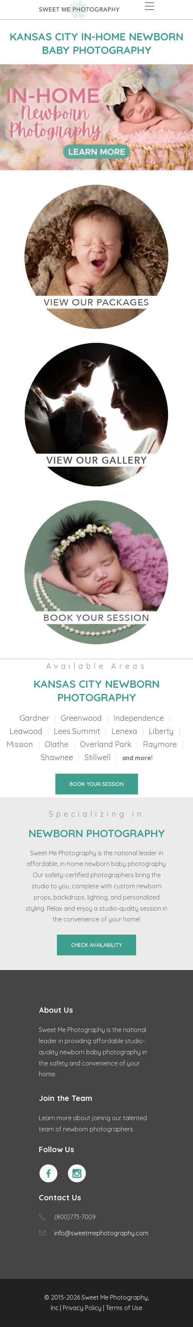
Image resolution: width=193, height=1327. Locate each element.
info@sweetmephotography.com (101, 1233)
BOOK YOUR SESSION (97, 784)
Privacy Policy (82, 1308)
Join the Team (65, 1098)
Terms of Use (124, 1308)
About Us (56, 1010)
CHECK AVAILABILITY (96, 945)
